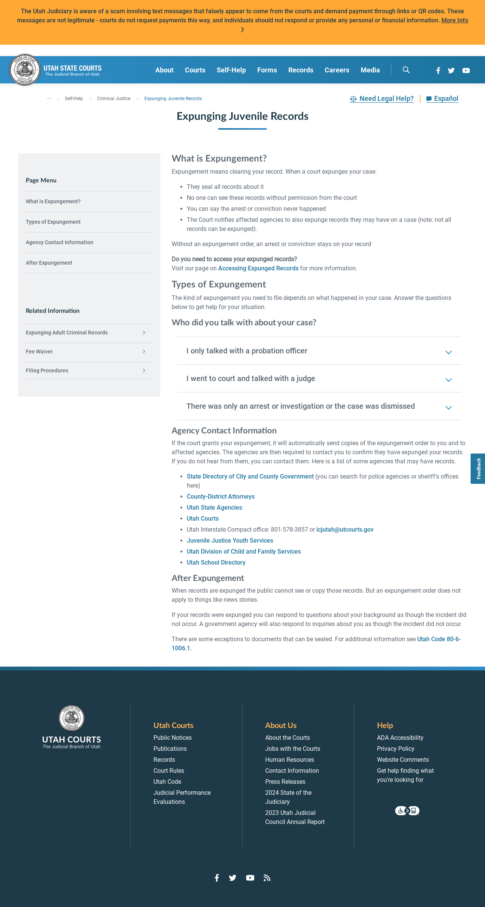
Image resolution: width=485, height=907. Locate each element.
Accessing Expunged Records (258, 268)
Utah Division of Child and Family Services (244, 551)
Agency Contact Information (59, 242)
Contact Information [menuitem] (292, 770)
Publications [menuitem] (170, 748)
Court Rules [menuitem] (168, 770)
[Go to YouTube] (466, 70)
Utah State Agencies (214, 507)
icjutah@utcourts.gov (345, 529)
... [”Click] (49, 97)
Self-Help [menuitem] (231, 70)
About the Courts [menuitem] (287, 737)
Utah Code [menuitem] (167, 781)
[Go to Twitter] (451, 70)
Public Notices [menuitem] (172, 737)
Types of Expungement (53, 222)
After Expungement (49, 263)
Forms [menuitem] (267, 70)
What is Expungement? (53, 201)
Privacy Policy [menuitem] (396, 748)
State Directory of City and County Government (250, 476)
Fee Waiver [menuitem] (39, 351)
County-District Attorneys (221, 496)
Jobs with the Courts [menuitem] (292, 748)
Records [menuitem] (300, 70)
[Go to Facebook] (438, 70)
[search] (406, 69)
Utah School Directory (216, 562)
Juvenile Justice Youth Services (230, 540)
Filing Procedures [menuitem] (47, 370)
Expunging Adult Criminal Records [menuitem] (67, 333)
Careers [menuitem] (337, 70)
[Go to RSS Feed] (267, 878)
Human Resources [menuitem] (289, 759)
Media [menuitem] (370, 70)
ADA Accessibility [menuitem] (400, 737)
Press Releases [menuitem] (285, 781)
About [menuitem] (164, 70)
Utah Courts (203, 518)
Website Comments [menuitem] (403, 759)
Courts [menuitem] (195, 70)
